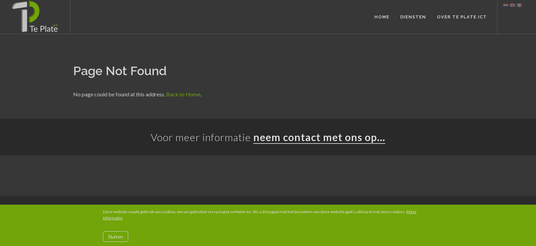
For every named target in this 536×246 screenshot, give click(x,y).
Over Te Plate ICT (462, 16)
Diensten (413, 16)
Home (381, 16)
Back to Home (183, 94)
